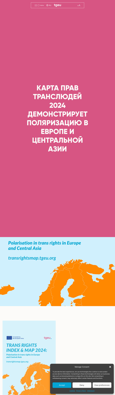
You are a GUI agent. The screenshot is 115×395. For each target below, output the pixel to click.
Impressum (91, 391)
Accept (62, 385)
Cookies (72, 391)
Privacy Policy (81, 391)
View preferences (102, 385)
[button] (110, 367)
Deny (82, 385)
